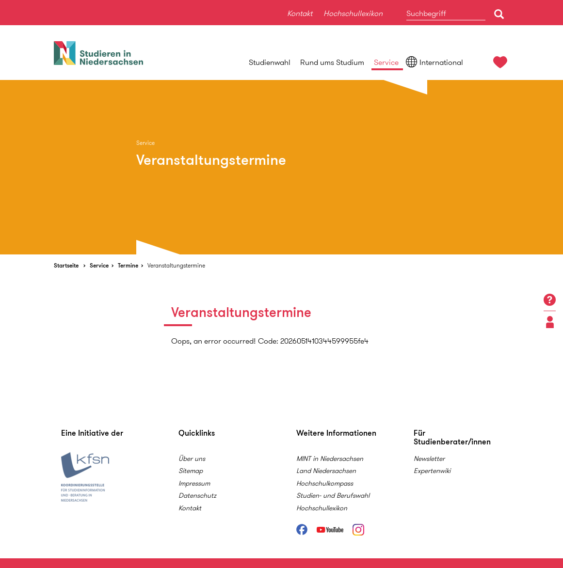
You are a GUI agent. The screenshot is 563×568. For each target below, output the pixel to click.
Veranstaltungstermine (176, 265)
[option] (281, 167)
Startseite (66, 265)
